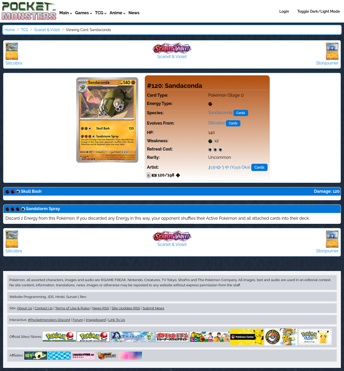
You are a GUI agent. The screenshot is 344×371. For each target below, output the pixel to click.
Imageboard (96, 320)
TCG (24, 30)
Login (284, 11)
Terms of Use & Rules (72, 308)
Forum (78, 320)
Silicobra (216, 122)
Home (10, 30)
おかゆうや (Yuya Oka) (229, 167)
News (134, 12)
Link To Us (116, 320)
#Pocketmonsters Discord (49, 320)
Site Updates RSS (126, 308)
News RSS (100, 308)
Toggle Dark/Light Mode (318, 11)
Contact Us (44, 308)
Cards (240, 113)
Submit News (153, 308)
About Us (24, 308)
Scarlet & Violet (47, 30)
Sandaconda (220, 112)
